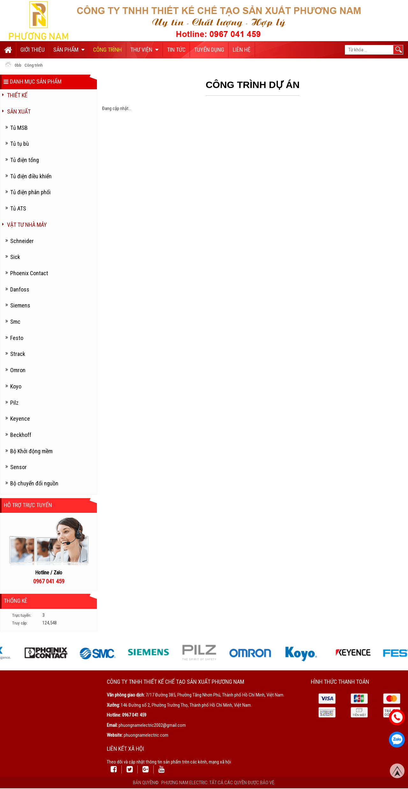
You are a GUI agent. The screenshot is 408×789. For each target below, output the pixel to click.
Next (403, 652)
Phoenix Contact (29, 273)
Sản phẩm (68, 49)
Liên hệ (242, 49)
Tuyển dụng (209, 49)
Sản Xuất (19, 111)
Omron (18, 370)
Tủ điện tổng (24, 160)
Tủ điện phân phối (30, 192)
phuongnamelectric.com (146, 735)
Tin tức (176, 49)
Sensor (18, 467)
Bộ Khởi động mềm (31, 451)
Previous (5, 652)
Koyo (15, 386)
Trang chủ (8, 49)
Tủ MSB (19, 127)
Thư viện (144, 49)
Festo (16, 338)
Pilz (14, 402)
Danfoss (19, 289)
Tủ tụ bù (19, 143)
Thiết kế (17, 95)
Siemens (20, 305)
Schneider (22, 241)
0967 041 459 (134, 715)
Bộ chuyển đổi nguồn (34, 483)
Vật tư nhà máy (27, 224)
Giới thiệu (32, 49)
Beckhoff (20, 434)
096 (37, 581)
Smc (15, 321)
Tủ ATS (18, 208)
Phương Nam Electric (184, 782)
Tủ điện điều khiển (31, 176)
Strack (17, 353)
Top (397, 771)
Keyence (20, 418)
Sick (15, 257)
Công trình (107, 49)
